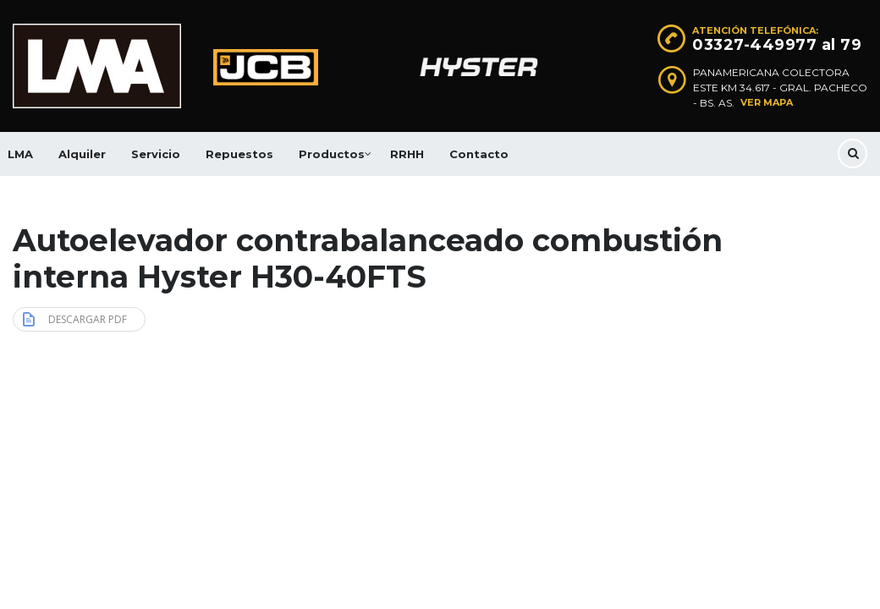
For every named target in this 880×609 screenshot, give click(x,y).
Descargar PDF (75, 318)
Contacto (479, 154)
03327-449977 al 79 (776, 45)
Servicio (155, 154)
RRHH (407, 154)
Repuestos (239, 154)
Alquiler (82, 154)
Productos (332, 154)
